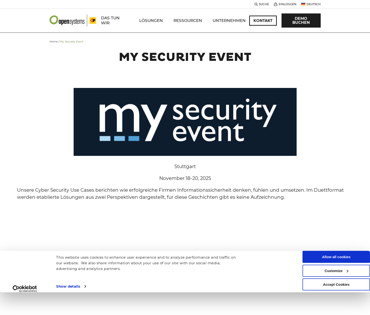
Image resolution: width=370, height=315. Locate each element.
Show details (68, 267)
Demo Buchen (301, 20)
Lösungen (151, 20)
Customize (336, 252)
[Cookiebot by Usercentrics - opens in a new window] (25, 270)
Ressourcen (187, 20)
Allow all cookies (336, 238)
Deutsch (314, 4)
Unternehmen (229, 20)
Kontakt (263, 20)
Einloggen (287, 4)
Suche (264, 4)
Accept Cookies (336, 266)
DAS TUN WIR (110, 20)
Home (53, 41)
